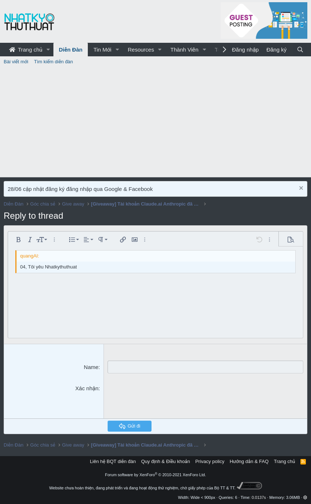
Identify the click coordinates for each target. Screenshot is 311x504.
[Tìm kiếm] (300, 49)
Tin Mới (102, 49)
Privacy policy (209, 461)
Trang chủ (25, 49)
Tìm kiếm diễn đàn (53, 61)
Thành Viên (184, 49)
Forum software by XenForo (155, 475)
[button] (48, 49)
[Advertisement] (155, 122)
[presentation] (163, 398)
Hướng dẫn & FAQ (249, 461)
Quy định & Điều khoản (165, 461)
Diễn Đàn (71, 49)
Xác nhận (86, 388)
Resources (141, 49)
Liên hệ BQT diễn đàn (113, 461)
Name (91, 367)
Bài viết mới (16, 61)
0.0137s (259, 497)
